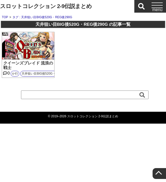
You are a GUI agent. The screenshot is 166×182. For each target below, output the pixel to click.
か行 (15, 73)
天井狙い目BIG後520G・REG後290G (47, 73)
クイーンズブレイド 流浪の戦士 (28, 65)
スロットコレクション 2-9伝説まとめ (46, 6)
